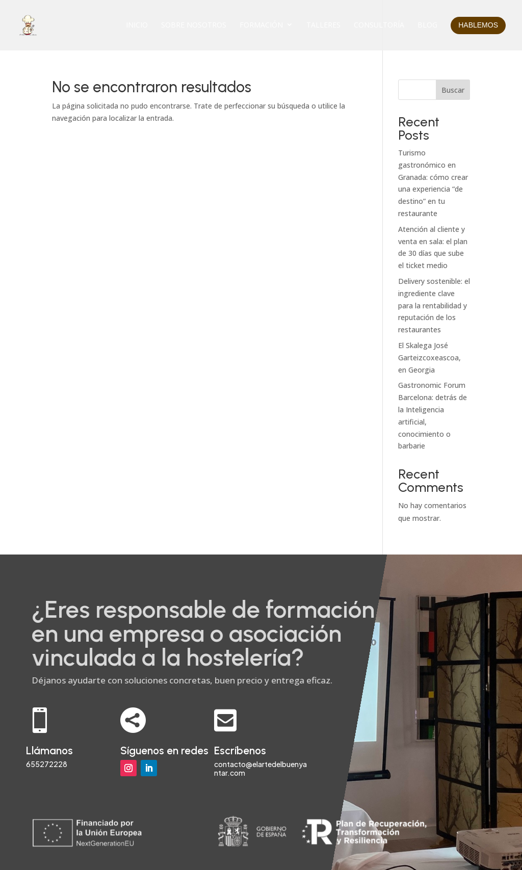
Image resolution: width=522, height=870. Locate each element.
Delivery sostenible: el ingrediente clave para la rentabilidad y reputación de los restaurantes (434, 305)
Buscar (452, 90)
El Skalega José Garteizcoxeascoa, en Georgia (429, 357)
